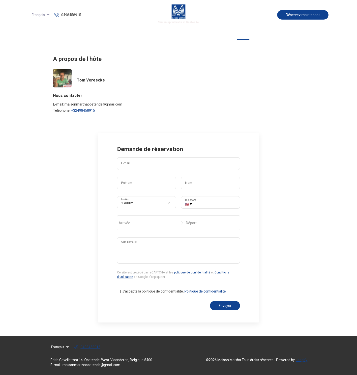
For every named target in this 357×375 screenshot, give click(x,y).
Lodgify (301, 360)
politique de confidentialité (192, 272)
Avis (226, 37)
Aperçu (135, 37)
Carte (152, 37)
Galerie (169, 37)
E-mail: (56, 365)
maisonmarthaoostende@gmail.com (91, 365)
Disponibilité (207, 37)
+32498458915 (83, 110)
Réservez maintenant (303, 15)
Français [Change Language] (41, 15)
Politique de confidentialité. (205, 291)
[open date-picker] (178, 222)
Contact (243, 37)
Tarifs (186, 37)
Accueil (117, 37)
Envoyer (225, 306)
